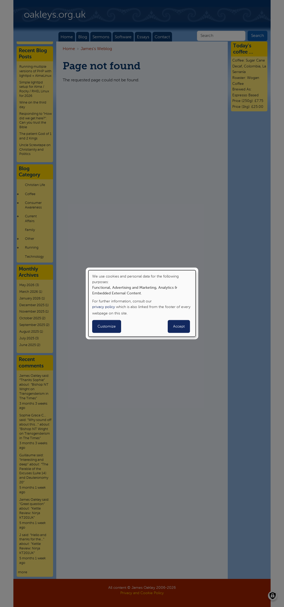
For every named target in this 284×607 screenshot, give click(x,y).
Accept (179, 326)
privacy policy (103, 307)
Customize (107, 326)
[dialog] (142, 303)
